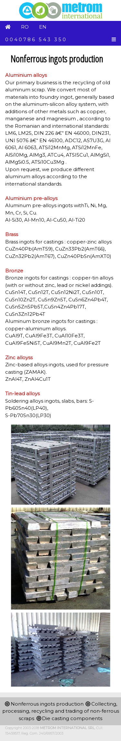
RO (25, 27)
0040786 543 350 (36, 39)
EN (42, 27)
